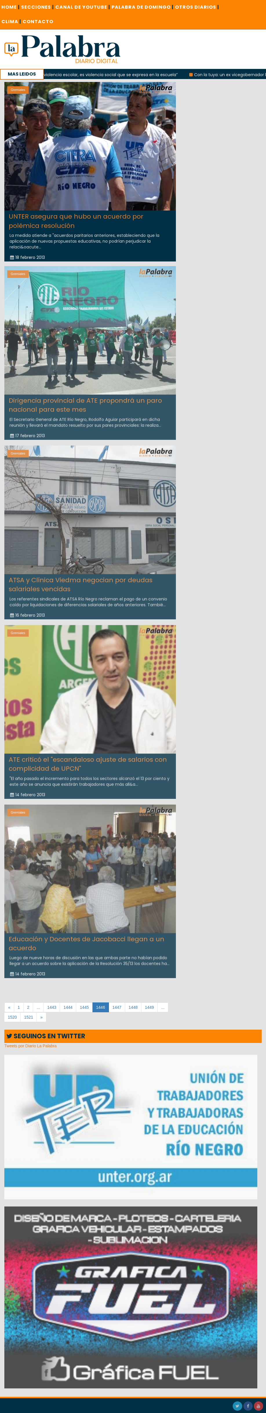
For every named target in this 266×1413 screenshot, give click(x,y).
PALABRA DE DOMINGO (143, 7)
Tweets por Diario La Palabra (30, 1046)
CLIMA (11, 21)
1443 (51, 1007)
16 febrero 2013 (27, 611)
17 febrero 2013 (27, 432)
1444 (67, 1007)
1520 (12, 1017)
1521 (28, 1017)
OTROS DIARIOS (197, 7)
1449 (149, 1007)
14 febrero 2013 (27, 791)
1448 (133, 1007)
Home (10, 7)
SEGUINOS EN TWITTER (45, 1036)
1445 (84, 1007)
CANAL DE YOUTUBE (82, 7)
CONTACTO (38, 21)
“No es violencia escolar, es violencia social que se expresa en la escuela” (111, 75)
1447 (116, 1007)
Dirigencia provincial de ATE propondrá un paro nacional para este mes (85, 401)
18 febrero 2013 (27, 257)
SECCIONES (37, 7)
